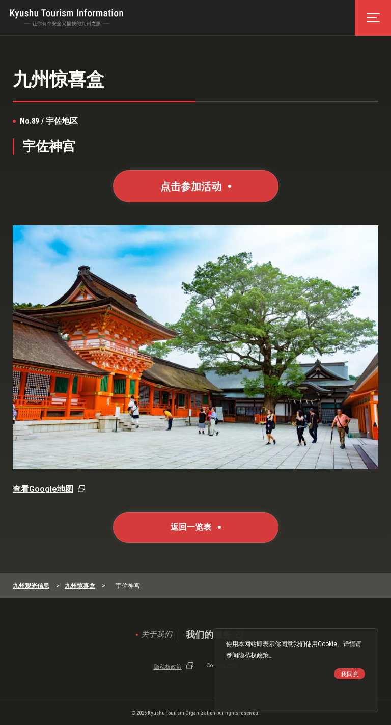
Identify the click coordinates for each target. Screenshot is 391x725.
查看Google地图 (43, 489)
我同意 (350, 674)
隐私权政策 (253, 655)
